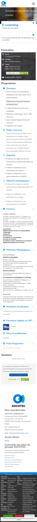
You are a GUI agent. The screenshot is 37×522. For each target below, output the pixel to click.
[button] (18, 209)
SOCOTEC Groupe (10, 455)
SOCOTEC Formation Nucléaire (13, 460)
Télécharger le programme (13, 348)
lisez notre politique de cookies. (20, 480)
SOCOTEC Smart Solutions (12, 464)
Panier (7, 441)
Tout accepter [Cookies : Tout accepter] (8, 516)
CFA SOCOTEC (9, 466)
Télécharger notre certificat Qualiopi (18, 474)
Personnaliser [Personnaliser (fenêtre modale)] (29, 516)
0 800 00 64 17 (14, 427)
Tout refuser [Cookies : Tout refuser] (18, 516)
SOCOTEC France (9, 458)
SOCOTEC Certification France (13, 462)
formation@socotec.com (18, 433)
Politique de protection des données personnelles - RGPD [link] (19, 519)
